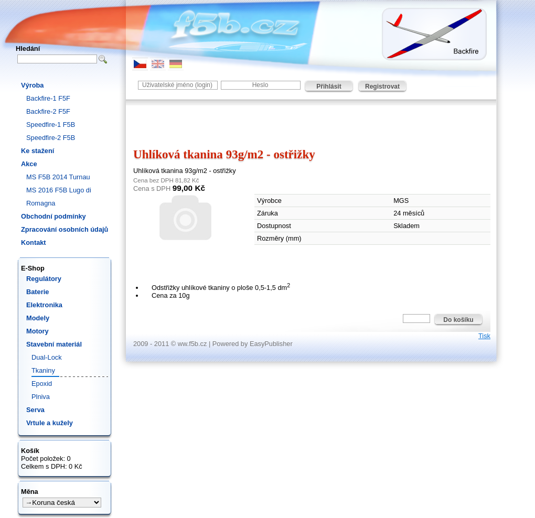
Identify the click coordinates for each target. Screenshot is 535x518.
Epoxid (41, 383)
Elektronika (44, 305)
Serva (35, 410)
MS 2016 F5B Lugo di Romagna (58, 196)
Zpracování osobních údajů (64, 229)
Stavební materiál (54, 344)
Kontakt (33, 242)
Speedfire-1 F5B (50, 124)
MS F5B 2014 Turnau (58, 177)
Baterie (37, 292)
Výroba (32, 85)
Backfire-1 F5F (48, 98)
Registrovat (382, 86)
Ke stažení (37, 151)
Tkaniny (43, 370)
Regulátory (43, 279)
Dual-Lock (46, 357)
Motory (37, 331)
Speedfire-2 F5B (50, 138)
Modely (37, 318)
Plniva (40, 397)
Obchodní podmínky (53, 216)
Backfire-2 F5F (48, 111)
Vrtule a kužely (49, 423)
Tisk (484, 336)
